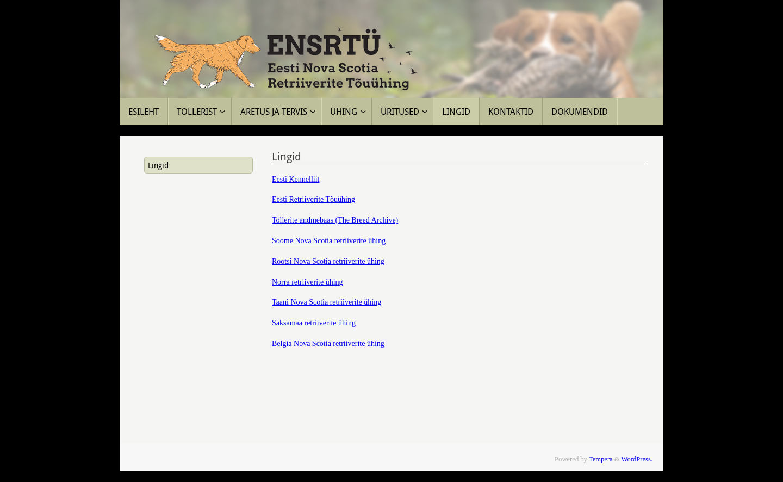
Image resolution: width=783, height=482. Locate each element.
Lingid (158, 165)
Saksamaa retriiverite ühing (314, 323)
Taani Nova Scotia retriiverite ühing (326, 302)
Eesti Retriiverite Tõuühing (313, 199)
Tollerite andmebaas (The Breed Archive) (335, 220)
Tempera (601, 459)
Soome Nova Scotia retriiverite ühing (329, 241)
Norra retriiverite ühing (307, 282)
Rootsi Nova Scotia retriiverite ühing (328, 261)
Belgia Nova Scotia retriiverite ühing (328, 343)
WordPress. (637, 459)
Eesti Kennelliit (295, 179)
